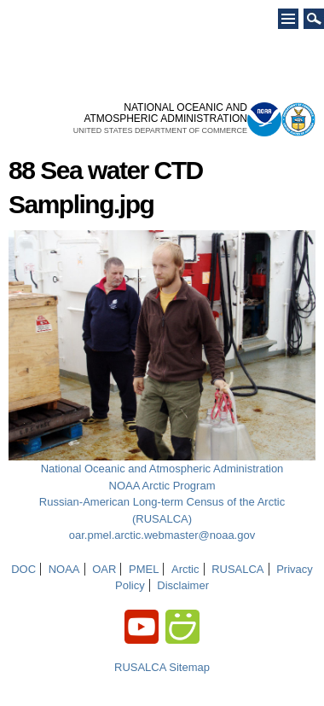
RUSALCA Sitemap (162, 667)
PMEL (144, 569)
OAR (104, 569)
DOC (23, 569)
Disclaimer (183, 585)
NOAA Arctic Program (162, 485)
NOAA (64, 569)
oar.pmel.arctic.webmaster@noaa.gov (162, 535)
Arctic (185, 569)
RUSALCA (237, 569)
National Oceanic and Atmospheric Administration (162, 468)
